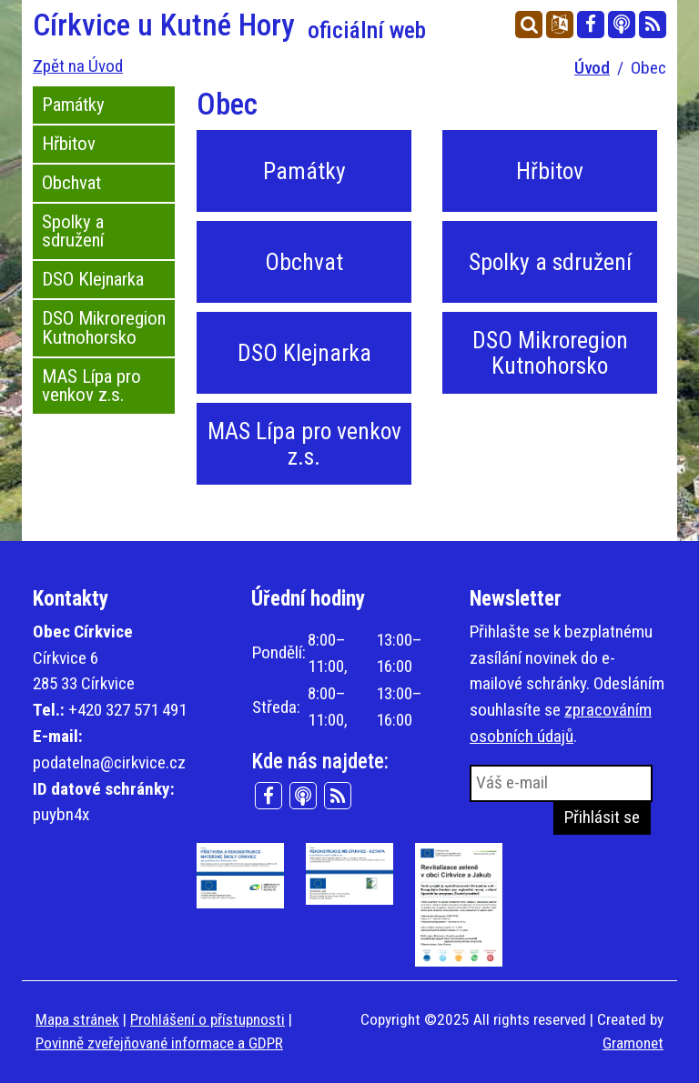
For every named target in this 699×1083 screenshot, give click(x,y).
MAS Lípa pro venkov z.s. (91, 386)
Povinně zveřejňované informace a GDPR (159, 1043)
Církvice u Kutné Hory (229, 25)
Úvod (592, 67)
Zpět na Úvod (78, 65)
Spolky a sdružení (73, 231)
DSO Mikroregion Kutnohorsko (104, 327)
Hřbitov (69, 144)
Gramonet (633, 1043)
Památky (73, 104)
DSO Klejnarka (93, 279)
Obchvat (71, 183)
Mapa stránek (77, 1019)
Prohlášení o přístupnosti (207, 1019)
